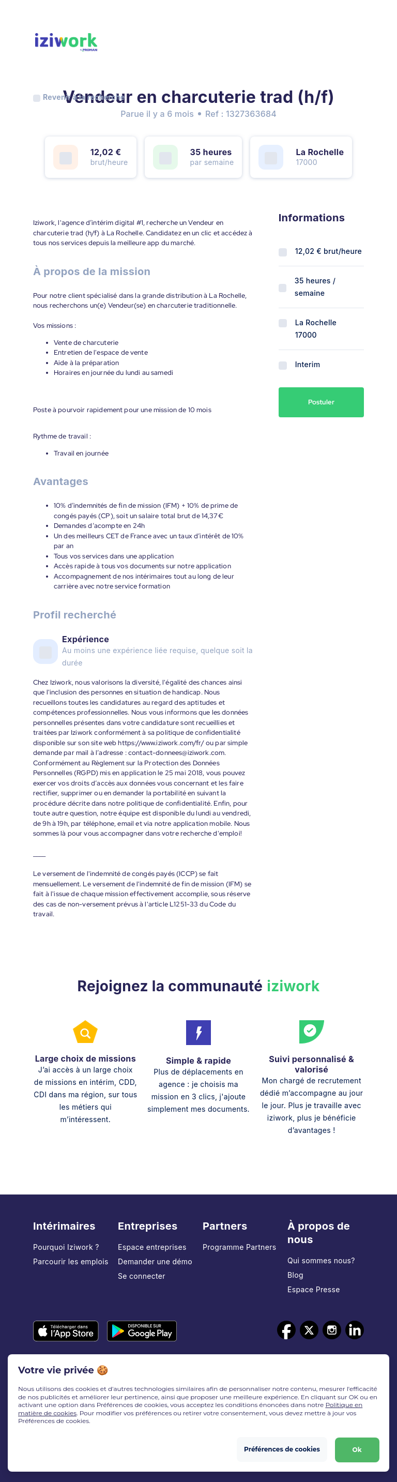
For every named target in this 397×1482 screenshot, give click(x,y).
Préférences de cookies (281, 1449)
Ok (356, 1449)
